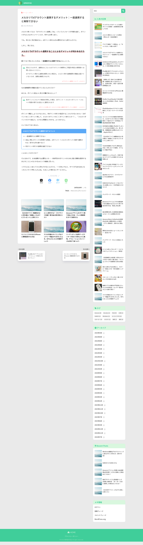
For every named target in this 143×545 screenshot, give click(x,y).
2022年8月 (100, 342)
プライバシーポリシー (71, 540)
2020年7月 (100, 383)
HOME (71, 536)
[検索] (123, 11)
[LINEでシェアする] (66, 181)
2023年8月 (100, 338)
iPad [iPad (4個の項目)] (114, 314)
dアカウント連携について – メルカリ (73, 81)
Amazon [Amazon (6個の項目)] (98, 314)
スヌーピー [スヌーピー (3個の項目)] (98, 320)
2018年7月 (100, 440)
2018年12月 (100, 432)
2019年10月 (100, 416)
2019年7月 (100, 420)
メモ (84, 187)
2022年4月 (100, 354)
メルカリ (83, 191)
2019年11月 (100, 412)
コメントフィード (101, 518)
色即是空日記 (27, 2)
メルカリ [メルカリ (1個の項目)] (107, 320)
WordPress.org (100, 523)
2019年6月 (100, 424)
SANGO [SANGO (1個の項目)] (98, 317)
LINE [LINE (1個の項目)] (121, 314)
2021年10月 (100, 363)
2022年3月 (100, 358)
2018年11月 (100, 436)
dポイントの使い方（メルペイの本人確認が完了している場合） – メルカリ (62, 107)
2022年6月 (100, 346)
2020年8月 (100, 379)
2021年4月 (100, 367)
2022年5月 (100, 350)
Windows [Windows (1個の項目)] (106, 317)
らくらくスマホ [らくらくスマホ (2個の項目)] (116, 317)
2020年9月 (100, 375)
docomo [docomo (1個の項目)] (106, 314)
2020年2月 (100, 403)
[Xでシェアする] (41, 181)
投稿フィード (99, 514)
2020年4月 (100, 395)
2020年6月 (100, 387)
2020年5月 (100, 391)
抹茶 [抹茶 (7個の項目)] (115, 320)
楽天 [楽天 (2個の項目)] (121, 320)
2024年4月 (100, 334)
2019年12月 (100, 407)
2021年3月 (100, 371)
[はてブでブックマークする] (58, 181)
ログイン (98, 510)
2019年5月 (100, 428)
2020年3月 (100, 399)
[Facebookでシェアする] (49, 181)
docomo (75, 191)
